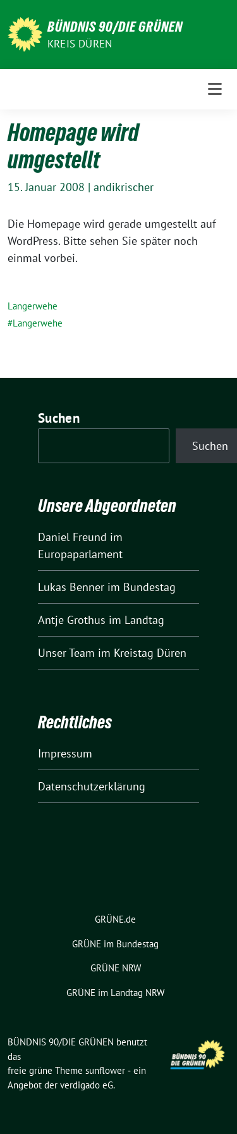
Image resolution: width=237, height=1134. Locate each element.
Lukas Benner (71, 587)
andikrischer (124, 187)
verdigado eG (86, 1085)
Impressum (65, 753)
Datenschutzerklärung (91, 786)
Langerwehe (33, 306)
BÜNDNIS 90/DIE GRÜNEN (115, 26)
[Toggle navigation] (214, 89)
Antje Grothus (72, 620)
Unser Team (66, 652)
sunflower (105, 1070)
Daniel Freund (72, 537)
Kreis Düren (79, 44)
